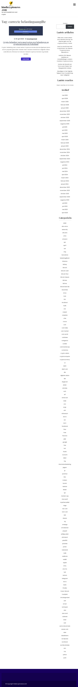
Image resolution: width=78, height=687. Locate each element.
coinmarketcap (65, 347)
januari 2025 (65, 146)
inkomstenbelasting (65, 464)
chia (64, 318)
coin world (65, 334)
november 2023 (65, 190)
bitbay (65, 264)
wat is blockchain (64, 626)
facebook (65, 426)
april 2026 (65, 98)
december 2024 (65, 149)
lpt (65, 493)
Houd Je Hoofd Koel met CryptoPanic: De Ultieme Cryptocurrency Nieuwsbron (64, 49)
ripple (65, 563)
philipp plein (65, 534)
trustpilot (65, 594)
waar (64, 620)
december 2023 (65, 187)
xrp (65, 651)
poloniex (64, 543)
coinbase (65, 337)
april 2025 (65, 136)
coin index (65, 328)
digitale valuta (64, 375)
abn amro (65, 226)
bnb (65, 296)
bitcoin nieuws (64, 277)
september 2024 (65, 159)
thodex (65, 588)
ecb (65, 391)
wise (64, 632)
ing (65, 461)
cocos (65, 321)
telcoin (65, 575)
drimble (64, 388)
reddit (65, 559)
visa (65, 610)
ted (65, 572)
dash (64, 366)
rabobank (65, 550)
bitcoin (65, 268)
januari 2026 (65, 108)
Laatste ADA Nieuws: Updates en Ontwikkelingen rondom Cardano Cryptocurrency (65, 58)
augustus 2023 (64, 200)
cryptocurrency (65, 360)
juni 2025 (64, 130)
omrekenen (64, 528)
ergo (64, 407)
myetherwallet (64, 502)
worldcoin (65, 642)
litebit (65, 490)
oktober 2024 (65, 155)
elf (65, 394)
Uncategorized (32, 39)
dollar (65, 385)
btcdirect (65, 302)
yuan (64, 658)
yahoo (65, 655)
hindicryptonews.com (11, 8)
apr (65, 242)
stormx (65, 569)
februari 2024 (65, 181)
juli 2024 (64, 165)
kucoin (65, 483)
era (65, 404)
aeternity (65, 229)
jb (64, 471)
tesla (64, 585)
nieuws (65, 518)
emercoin (65, 398)
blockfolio (65, 290)
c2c (65, 309)
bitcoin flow (64, 274)
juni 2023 (64, 206)
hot (65, 448)
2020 (64, 223)
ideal (64, 458)
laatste (65, 486)
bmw (64, 293)
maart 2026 (64, 102)
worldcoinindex (64, 645)
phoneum (65, 537)
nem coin (65, 512)
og (65, 521)
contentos (65, 350)
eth (65, 410)
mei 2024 (65, 171)
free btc (64, 436)
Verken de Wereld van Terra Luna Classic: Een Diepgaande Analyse (65, 66)
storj (64, 566)
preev (65, 547)
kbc (65, 477)
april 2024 (65, 174)
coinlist (65, 344)
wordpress (65, 639)
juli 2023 (64, 203)
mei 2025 (65, 133)
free (64, 432)
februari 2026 (65, 105)
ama (64, 236)
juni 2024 (65, 168)
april (64, 245)
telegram (65, 578)
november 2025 (65, 114)
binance (64, 261)
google (65, 442)
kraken (65, 480)
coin (64, 325)
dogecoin (65, 382)
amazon (64, 239)
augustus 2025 (64, 124)
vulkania (64, 616)
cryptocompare (65, 356)
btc (65, 299)
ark (65, 248)
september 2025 (65, 121)
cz (65, 363)
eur (65, 420)
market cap (65, 496)
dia (65, 372)
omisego (64, 524)
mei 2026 (65, 95)
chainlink (65, 315)
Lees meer (26, 59)
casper (65, 312)
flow (64, 429)
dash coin (65, 369)
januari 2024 (65, 184)
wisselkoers (64, 635)
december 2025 (65, 111)
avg (65, 252)
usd (65, 601)
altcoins (64, 233)
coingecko (65, 340)
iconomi (64, 455)
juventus (64, 474)
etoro (65, 417)
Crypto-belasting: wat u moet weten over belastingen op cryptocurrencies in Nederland (26, 43)
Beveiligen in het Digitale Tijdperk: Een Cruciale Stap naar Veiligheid (65, 73)
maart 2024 (64, 178)
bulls (64, 306)
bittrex (65, 283)
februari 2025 (65, 143)
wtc (65, 648)
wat (65, 623)
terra (64, 582)
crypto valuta (65, 353)
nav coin (64, 509)
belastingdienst (65, 258)
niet (65, 515)
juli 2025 (64, 127)
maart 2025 (64, 140)
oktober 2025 (65, 117)
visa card (65, 613)
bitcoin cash (65, 271)
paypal (65, 531)
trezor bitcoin (65, 591)
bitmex (65, 280)
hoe (65, 445)
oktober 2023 (65, 194)
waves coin (64, 629)
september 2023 (65, 197)
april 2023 (65, 213)
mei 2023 (65, 209)
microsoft (65, 499)
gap (65, 439)
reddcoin (65, 556)
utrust (65, 604)
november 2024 (65, 152)
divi (65, 379)
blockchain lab (64, 287)
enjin (64, 401)
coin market (65, 331)
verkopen (65, 607)
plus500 (64, 540)
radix (64, 553)
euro (64, 423)
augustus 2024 (64, 162)
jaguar (65, 467)
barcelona (65, 255)
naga (64, 505)
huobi (64, 452)
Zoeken (65, 23)
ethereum (65, 413)
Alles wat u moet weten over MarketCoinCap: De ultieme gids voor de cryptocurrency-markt (64, 40)
